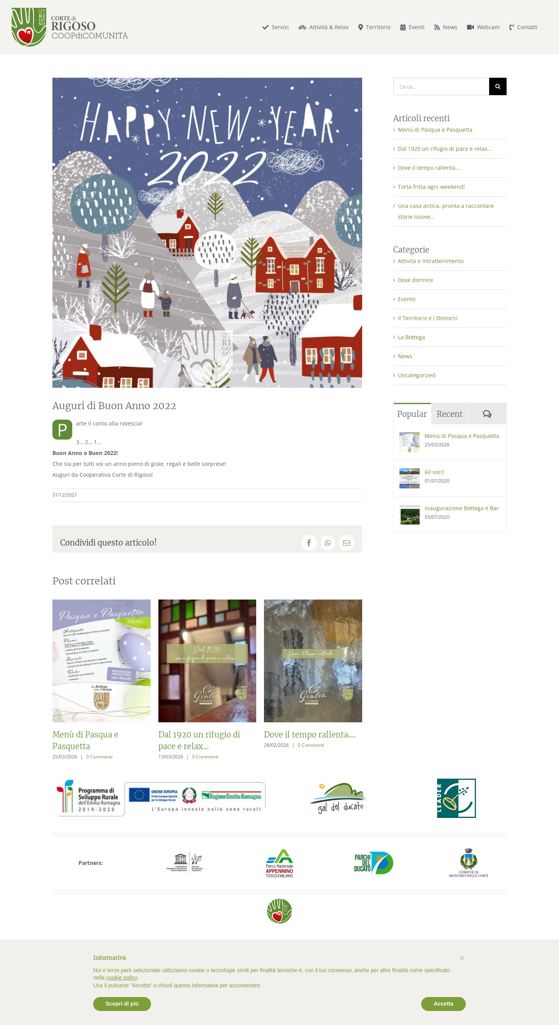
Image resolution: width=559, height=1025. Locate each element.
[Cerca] (498, 86)
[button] (462, 958)
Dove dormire (415, 280)
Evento (406, 299)
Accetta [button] (443, 1004)
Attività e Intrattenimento (431, 261)
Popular (412, 414)
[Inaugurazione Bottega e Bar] (409, 509)
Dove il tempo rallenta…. (310, 734)
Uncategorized (417, 375)
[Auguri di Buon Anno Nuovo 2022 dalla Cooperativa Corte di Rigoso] (207, 233)
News (405, 356)
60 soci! (434, 472)
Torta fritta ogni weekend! (431, 186)
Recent (450, 414)
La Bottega (411, 337)
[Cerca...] (441, 86)
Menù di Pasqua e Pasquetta (435, 129)
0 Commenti (99, 756)
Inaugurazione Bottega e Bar (462, 508)
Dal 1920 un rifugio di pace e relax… (444, 148)
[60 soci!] (409, 473)
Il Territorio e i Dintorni (428, 318)
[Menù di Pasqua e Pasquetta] (409, 437)
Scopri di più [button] (122, 1004)
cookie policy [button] (121, 977)
